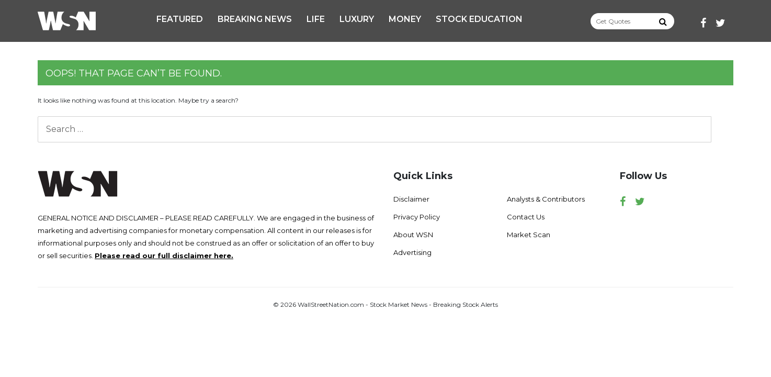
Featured (179, 19)
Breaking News (255, 19)
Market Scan (528, 234)
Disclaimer (411, 199)
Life (316, 19)
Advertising (412, 252)
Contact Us (526, 217)
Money (405, 19)
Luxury (356, 19)
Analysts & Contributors (546, 199)
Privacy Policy (416, 217)
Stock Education (479, 19)
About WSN (413, 234)
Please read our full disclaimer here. (164, 255)
